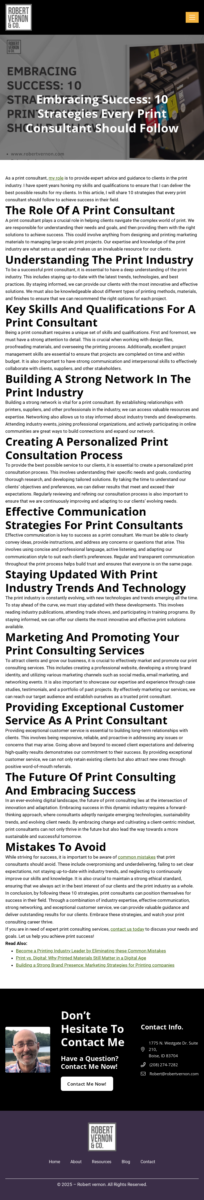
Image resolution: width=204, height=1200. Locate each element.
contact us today (127, 929)
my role (56, 178)
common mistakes (137, 857)
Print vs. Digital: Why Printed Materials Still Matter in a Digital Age (81, 958)
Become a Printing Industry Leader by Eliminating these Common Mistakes (91, 950)
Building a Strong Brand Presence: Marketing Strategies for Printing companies (95, 965)
